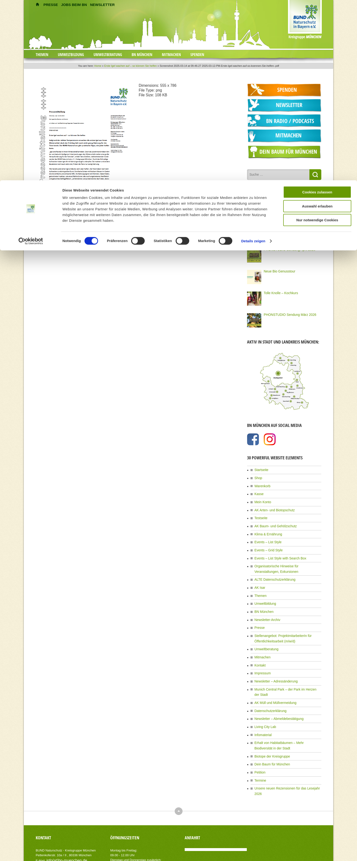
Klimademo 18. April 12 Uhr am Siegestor (290, 226)
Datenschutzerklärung (268, 684)
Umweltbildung (263, 591)
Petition (259, 741)
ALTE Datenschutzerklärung (272, 568)
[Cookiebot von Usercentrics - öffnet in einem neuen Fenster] (31, 60)
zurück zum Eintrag (48, 224)
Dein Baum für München (269, 733)
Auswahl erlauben (317, 26)
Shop (257, 475)
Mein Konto (261, 497)
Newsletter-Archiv (265, 605)
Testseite (260, 512)
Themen (259, 583)
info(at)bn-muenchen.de (63, 821)
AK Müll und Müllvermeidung (272, 677)
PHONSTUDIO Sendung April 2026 (286, 248)
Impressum (261, 654)
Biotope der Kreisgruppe (269, 726)
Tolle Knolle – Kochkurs (278, 291)
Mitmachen (261, 640)
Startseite (260, 468)
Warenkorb (261, 482)
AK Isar (259, 576)
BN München (262, 598)
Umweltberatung (264, 632)
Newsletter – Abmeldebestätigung (275, 691)
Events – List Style (266, 534)
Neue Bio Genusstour (277, 269)
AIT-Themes (73, 854)
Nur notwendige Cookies (317, 40)
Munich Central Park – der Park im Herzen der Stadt (287, 669)
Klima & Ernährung (266, 527)
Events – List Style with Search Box (276, 549)
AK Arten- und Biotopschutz (271, 505)
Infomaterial (261, 706)
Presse (258, 613)
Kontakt (259, 647)
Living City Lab (263, 699)
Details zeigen (253, 61)
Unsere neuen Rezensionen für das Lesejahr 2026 (286, 755)
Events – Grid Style (266, 541)
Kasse (258, 490)
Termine (259, 748)
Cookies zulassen (317, 12)
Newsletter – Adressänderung (273, 662)
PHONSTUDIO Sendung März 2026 (286, 313)
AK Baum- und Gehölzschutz (272, 519)
